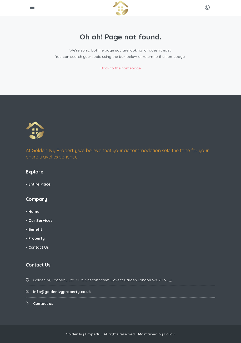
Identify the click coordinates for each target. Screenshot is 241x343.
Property (36, 238)
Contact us (43, 303)
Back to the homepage (121, 68)
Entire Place (39, 184)
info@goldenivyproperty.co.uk (62, 291)
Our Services (40, 220)
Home (33, 211)
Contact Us (38, 247)
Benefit (35, 229)
